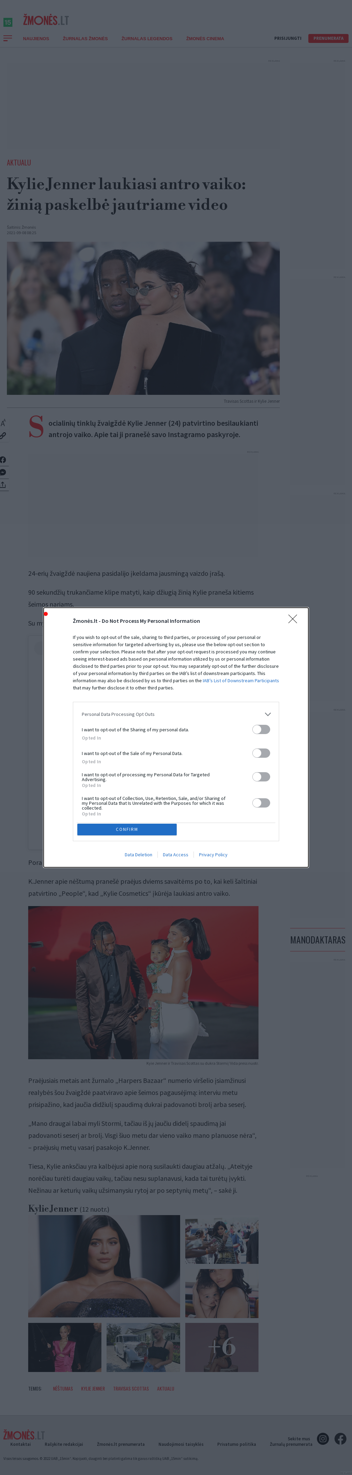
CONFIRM (129, 829)
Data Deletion (138, 856)
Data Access (175, 856)
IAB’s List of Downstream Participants (241, 679)
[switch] (261, 727)
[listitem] (176, 712)
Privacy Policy (213, 856)
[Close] (294, 619)
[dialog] (176, 737)
